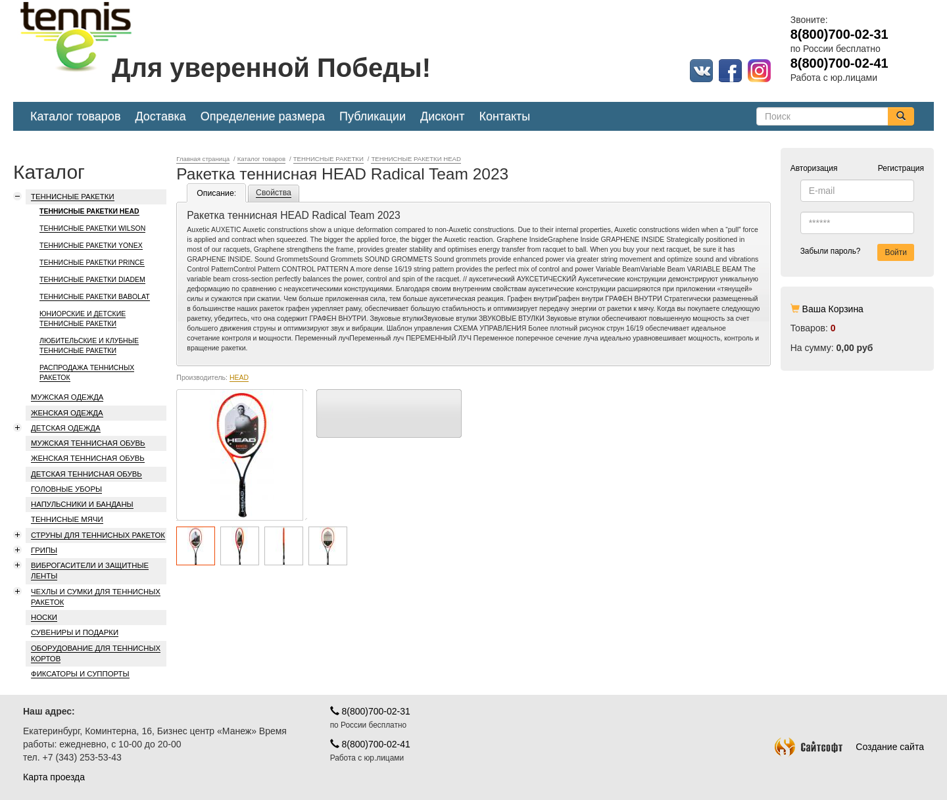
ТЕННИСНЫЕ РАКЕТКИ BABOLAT (94, 296)
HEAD (239, 377)
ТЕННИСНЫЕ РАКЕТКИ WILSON (92, 228)
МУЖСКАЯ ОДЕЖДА (67, 397)
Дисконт (442, 116)
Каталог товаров (75, 116)
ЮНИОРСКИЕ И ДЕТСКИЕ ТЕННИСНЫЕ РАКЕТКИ (82, 318)
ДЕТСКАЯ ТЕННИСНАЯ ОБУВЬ (86, 474)
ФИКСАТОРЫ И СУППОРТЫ (80, 674)
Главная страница (203, 158)
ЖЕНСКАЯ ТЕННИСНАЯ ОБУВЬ (88, 458)
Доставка (160, 116)
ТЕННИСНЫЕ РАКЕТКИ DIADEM (92, 279)
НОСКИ (44, 617)
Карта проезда (54, 777)
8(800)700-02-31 (370, 711)
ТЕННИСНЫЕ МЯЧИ (67, 519)
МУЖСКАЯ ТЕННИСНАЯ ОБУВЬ (88, 443)
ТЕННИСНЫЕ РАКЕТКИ (72, 196)
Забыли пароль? (830, 251)
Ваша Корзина (832, 309)
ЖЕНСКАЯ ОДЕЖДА (67, 413)
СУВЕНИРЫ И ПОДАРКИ (74, 632)
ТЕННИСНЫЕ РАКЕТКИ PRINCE (92, 262)
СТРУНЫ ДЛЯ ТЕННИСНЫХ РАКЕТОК (98, 535)
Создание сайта (849, 746)
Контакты (505, 116)
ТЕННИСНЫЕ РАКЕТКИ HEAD (89, 211)
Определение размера (263, 116)
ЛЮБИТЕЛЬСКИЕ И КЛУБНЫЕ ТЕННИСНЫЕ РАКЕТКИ (89, 345)
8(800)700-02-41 (370, 744)
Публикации (372, 116)
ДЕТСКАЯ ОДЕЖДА (66, 428)
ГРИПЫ (44, 550)
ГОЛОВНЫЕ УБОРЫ (66, 489)
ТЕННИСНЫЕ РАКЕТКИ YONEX (91, 245)
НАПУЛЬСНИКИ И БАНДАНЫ (82, 504)
